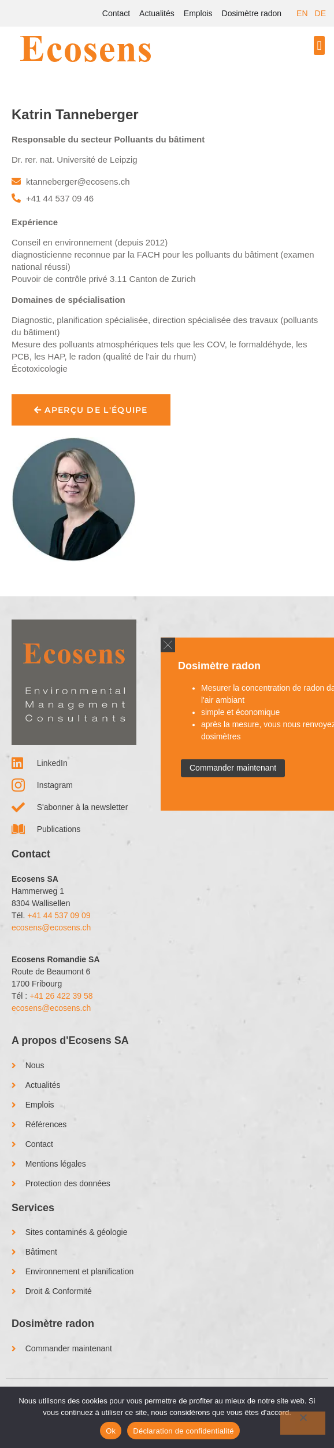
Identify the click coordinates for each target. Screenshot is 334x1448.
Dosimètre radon (252, 13)
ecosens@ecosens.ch (51, 927)
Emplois (198, 13)
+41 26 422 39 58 (60, 995)
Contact (116, 13)
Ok (111, 1431)
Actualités (157, 13)
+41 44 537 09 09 (58, 915)
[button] (319, 45)
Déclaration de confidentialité (183, 1431)
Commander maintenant (233, 767)
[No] (302, 1423)
